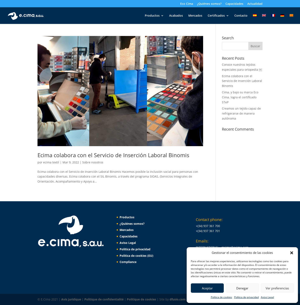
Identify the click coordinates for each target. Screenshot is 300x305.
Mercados (195, 15)
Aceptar (207, 288)
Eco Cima (186, 4)
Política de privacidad (246, 297)
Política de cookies (221, 297)
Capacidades (234, 4)
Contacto (241, 15)
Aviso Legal (267, 297)
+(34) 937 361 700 (208, 226)
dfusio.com (178, 299)
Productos (152, 15)
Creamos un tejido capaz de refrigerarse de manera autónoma (241, 113)
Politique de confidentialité (104, 299)
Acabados (176, 15)
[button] (292, 253)
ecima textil (51, 162)
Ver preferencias (277, 288)
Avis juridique (71, 299)
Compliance (128, 262)
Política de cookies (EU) (136, 256)
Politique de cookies (142, 299)
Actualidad (254, 4)
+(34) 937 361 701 (208, 231)
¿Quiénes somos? (209, 4)
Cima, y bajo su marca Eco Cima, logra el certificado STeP (240, 97)
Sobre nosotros (92, 162)
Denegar (242, 288)
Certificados (216, 15)
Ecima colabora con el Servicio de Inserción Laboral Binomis (113, 155)
